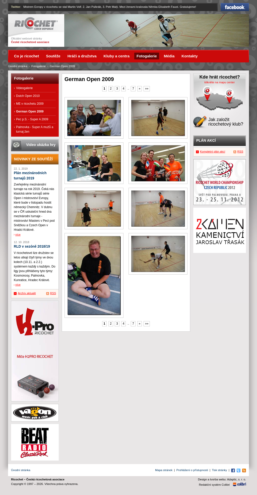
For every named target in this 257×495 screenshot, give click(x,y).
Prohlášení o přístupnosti (192, 470)
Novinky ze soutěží (33, 159)
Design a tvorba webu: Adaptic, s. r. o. (222, 479)
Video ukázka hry (40, 145)
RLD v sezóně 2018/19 (32, 246)
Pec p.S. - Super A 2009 (32, 119)
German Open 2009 (29, 111)
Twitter (15, 6)
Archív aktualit (27, 293)
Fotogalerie (38, 66)
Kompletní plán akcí (212, 151)
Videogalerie (24, 88)
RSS (53, 293)
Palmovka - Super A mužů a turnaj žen (34, 129)
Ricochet (36, 23)
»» (146, 88)
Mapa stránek (163, 470)
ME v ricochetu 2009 (29, 103)
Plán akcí (206, 140)
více (18, 234)
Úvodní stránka (17, 66)
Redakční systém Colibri (214, 484)
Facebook (235, 7)
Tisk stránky (219, 470)
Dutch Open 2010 (28, 96)
